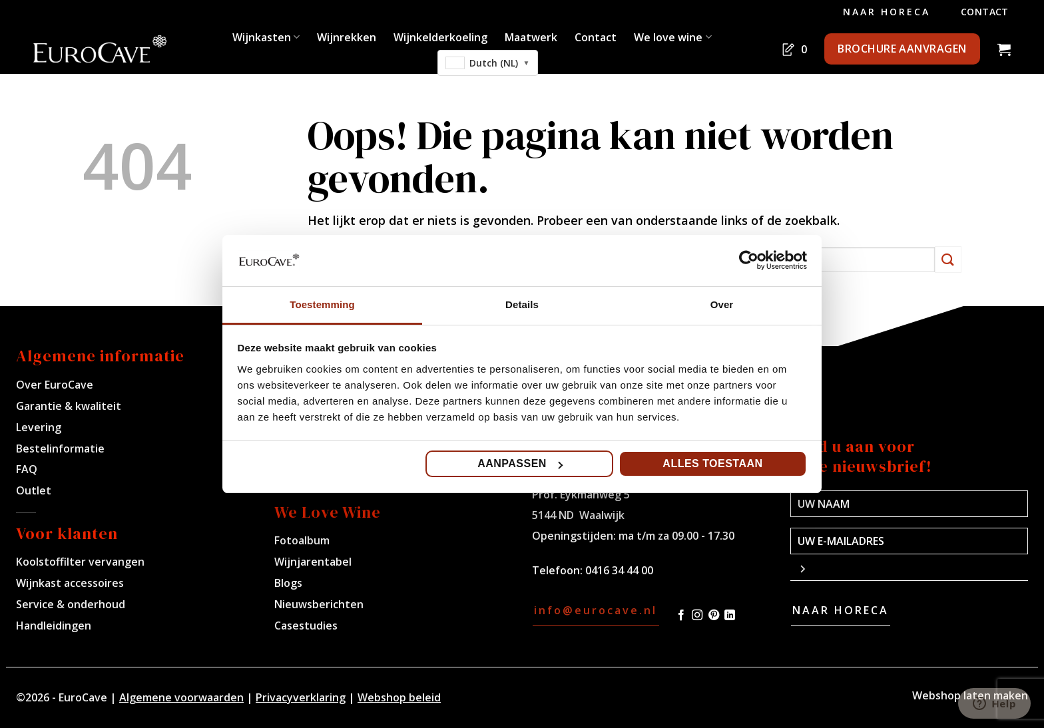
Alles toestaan (712, 463)
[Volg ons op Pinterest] (713, 616)
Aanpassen (520, 463)
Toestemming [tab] (322, 304)
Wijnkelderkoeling (440, 37)
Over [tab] (722, 304)
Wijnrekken (346, 37)
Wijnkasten (266, 37)
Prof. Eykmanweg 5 (581, 494)
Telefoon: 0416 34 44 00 (592, 570)
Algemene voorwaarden (181, 697)
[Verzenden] (948, 259)
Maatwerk (531, 37)
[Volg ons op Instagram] (697, 616)
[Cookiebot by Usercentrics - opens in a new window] (748, 260)
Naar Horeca (886, 11)
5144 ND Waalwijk (578, 515)
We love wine (672, 37)
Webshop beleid (399, 697)
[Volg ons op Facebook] (681, 616)
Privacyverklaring (301, 697)
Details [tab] (522, 304)
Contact (985, 11)
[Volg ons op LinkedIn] (729, 616)
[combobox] (488, 63)
